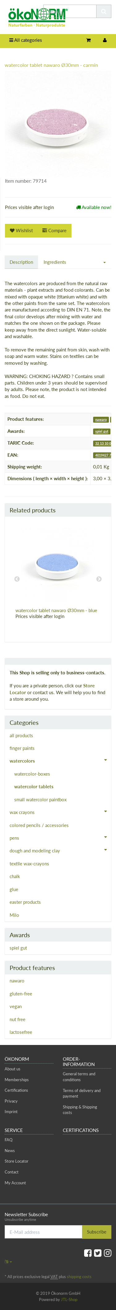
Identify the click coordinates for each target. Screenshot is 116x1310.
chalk (15, 876)
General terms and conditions (79, 1076)
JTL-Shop (69, 1299)
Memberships (17, 1079)
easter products (25, 902)
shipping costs (79, 1276)
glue (14, 889)
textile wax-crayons (29, 863)
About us (12, 1068)
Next (99, 579)
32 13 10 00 (104, 443)
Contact (12, 1171)
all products (21, 735)
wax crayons (60, 811)
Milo (14, 915)
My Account (15, 1182)
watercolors (60, 760)
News (10, 1150)
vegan (16, 1006)
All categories (25, 40)
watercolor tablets (34, 786)
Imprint (11, 1111)
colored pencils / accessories (39, 825)
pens (60, 837)
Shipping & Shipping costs (80, 1109)
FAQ (8, 1139)
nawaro (101, 419)
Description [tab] (21, 262)
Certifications (16, 1090)
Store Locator (16, 1161)
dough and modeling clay (60, 849)
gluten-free (21, 993)
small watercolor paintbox (40, 799)
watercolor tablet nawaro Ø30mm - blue (56, 610)
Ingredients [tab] (55, 262)
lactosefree (21, 1032)
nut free (17, 1019)
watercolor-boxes (32, 774)
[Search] (70, 11)
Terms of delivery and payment (82, 1093)
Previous (17, 579)
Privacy (11, 1101)
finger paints (22, 748)
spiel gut (101, 431)
